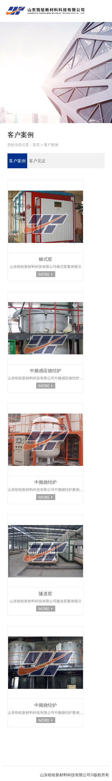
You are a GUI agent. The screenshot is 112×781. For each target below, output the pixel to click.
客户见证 (37, 160)
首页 (36, 145)
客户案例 (51, 145)
